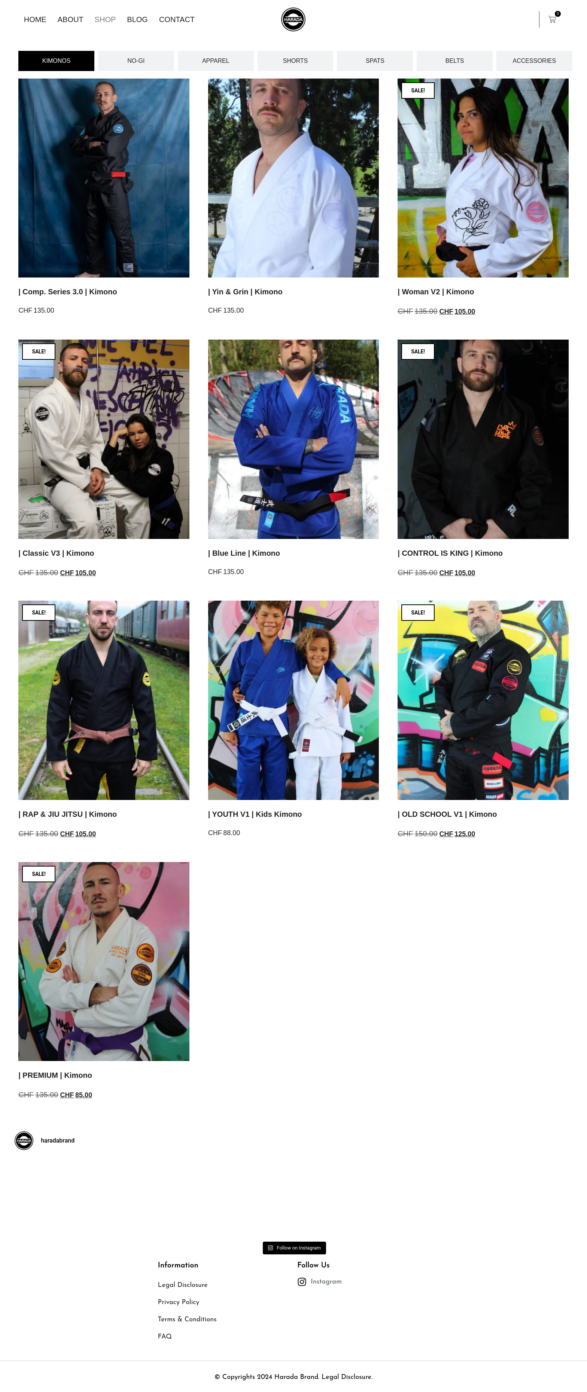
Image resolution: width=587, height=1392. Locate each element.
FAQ (165, 1336)
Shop (105, 19)
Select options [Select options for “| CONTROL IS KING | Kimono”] (422, 594)
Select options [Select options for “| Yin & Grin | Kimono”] (233, 331)
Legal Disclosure (183, 1285)
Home (35, 19)
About (70, 19)
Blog (137, 19)
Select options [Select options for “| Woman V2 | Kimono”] (422, 332)
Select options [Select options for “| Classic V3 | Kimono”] (43, 594)
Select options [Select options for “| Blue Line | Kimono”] (233, 592)
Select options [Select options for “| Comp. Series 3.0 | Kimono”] (43, 331)
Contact (177, 19)
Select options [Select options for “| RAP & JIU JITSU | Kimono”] (43, 855)
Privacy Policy (179, 1302)
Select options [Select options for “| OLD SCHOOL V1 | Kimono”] (422, 855)
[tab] (56, 61)
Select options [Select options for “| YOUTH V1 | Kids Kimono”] (233, 854)
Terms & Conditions (187, 1319)
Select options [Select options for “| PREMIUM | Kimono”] (43, 1116)
